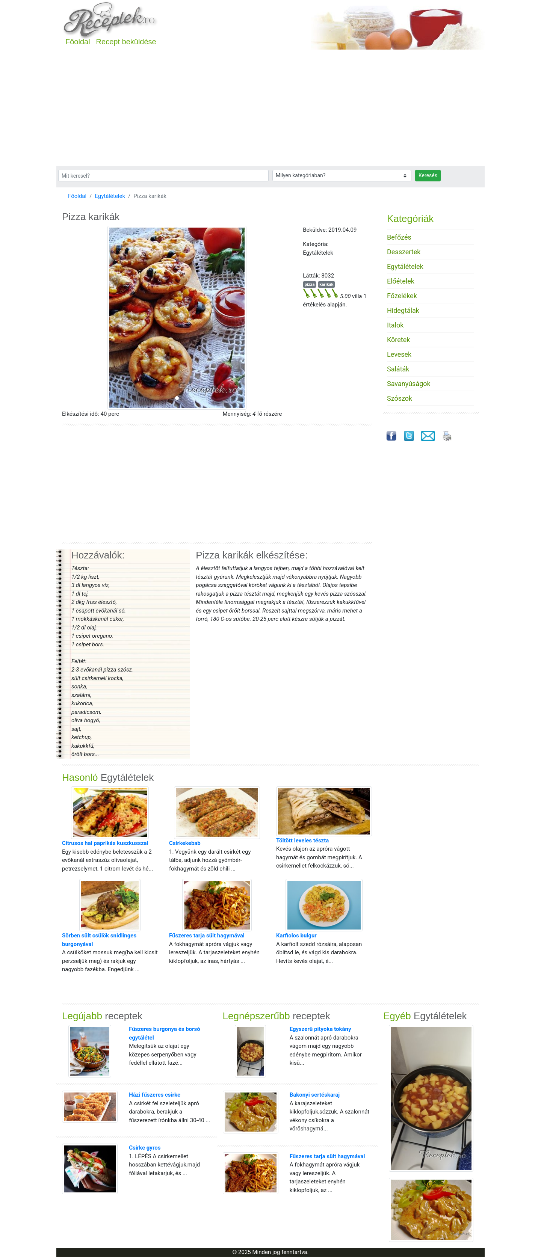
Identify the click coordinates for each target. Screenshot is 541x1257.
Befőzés (399, 237)
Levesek (399, 354)
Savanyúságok (409, 384)
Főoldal (77, 42)
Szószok (399, 398)
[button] (79, 318)
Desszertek (403, 252)
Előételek (400, 281)
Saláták (398, 369)
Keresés (428, 175)
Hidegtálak (403, 310)
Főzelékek (402, 296)
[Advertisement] (270, 109)
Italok (395, 325)
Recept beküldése (126, 42)
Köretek (398, 340)
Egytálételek (110, 196)
